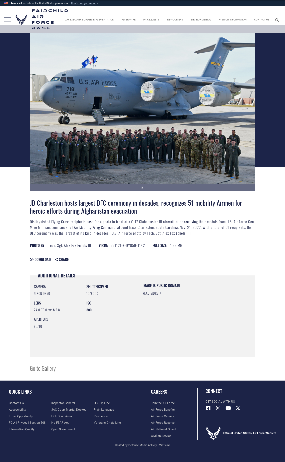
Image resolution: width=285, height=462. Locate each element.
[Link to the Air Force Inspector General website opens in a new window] (63, 403)
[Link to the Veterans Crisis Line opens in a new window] (107, 422)
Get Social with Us (220, 401)
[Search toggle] (277, 19)
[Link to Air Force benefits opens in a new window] (163, 409)
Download (40, 259)
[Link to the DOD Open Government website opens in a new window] (63, 429)
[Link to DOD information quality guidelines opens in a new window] (21, 429)
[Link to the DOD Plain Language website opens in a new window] (104, 409)
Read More (150, 293)
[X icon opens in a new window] (238, 408)
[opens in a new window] (89, 19)
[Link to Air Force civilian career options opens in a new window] (161, 436)
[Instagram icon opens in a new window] (218, 408)
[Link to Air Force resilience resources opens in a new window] (101, 416)
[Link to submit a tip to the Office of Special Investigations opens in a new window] (102, 403)
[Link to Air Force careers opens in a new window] (162, 416)
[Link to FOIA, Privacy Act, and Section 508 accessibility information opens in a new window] (27, 422)
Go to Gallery (43, 368)
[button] (85, 3)
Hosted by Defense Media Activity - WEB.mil (142, 445)
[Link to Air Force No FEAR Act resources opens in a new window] (60, 422)
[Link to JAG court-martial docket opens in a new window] (68, 409)
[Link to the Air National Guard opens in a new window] (163, 429)
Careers (159, 391)
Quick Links (20, 391)
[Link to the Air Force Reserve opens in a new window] (163, 422)
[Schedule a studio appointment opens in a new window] (151, 19)
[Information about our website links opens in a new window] (61, 416)
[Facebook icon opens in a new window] (208, 408)
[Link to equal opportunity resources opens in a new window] (21, 416)
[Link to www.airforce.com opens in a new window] (163, 403)
